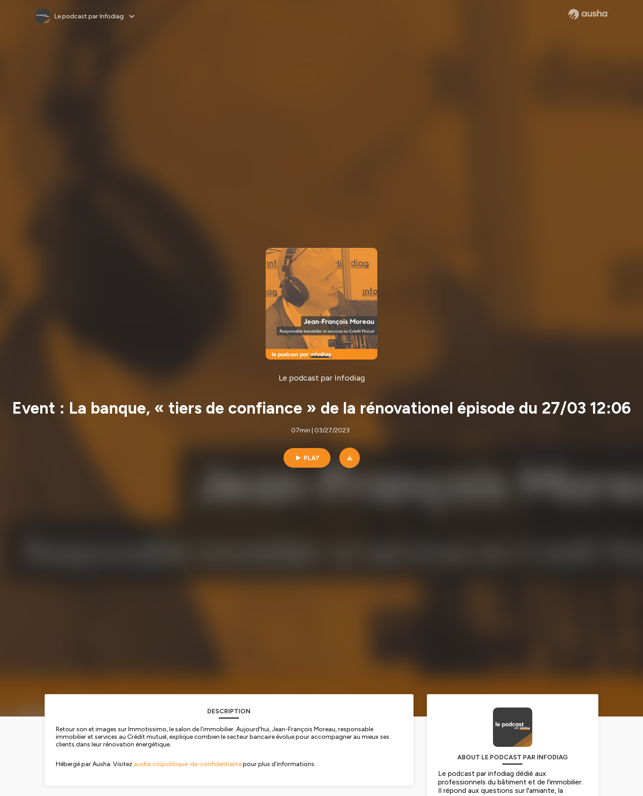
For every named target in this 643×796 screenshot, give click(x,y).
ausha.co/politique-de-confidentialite (188, 764)
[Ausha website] (587, 14)
